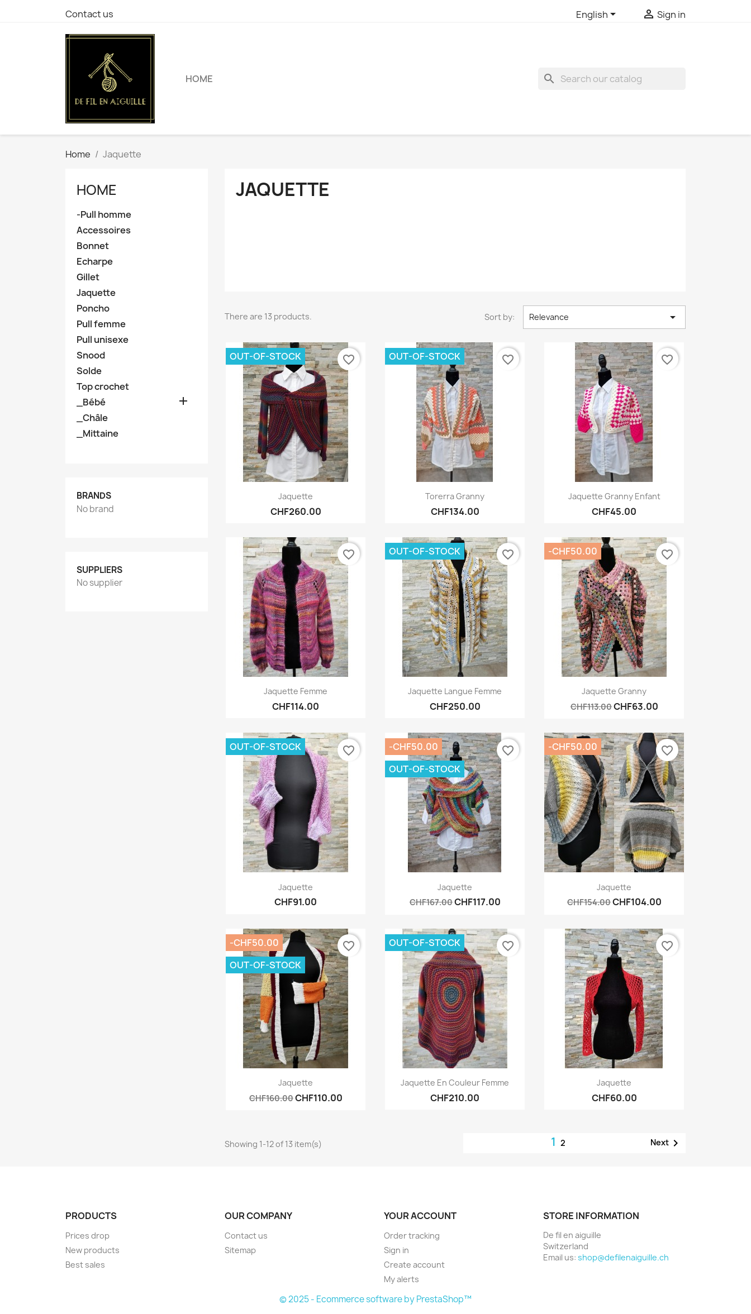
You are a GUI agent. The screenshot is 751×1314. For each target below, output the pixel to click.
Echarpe (95, 261)
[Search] (612, 79)
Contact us (89, 14)
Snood (91, 355)
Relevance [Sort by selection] (604, 317)
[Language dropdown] (598, 15)
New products (92, 1250)
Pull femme (101, 324)
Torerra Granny (454, 496)
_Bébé (91, 402)
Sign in (396, 1250)
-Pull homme (104, 215)
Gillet (88, 277)
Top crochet (103, 387)
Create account (414, 1264)
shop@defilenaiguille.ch (623, 1257)
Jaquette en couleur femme (455, 1082)
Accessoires (104, 230)
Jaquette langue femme (455, 691)
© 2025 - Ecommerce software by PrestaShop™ (375, 1299)
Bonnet (93, 246)
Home (199, 79)
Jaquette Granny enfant (614, 496)
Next (666, 1143)
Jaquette (96, 293)
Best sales (85, 1264)
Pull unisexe (103, 340)
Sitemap (240, 1250)
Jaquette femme (295, 691)
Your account (420, 1216)
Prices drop (87, 1235)
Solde (89, 371)
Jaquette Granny (614, 691)
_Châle (92, 418)
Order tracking (412, 1235)
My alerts (401, 1279)
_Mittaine (97, 433)
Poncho (93, 308)
